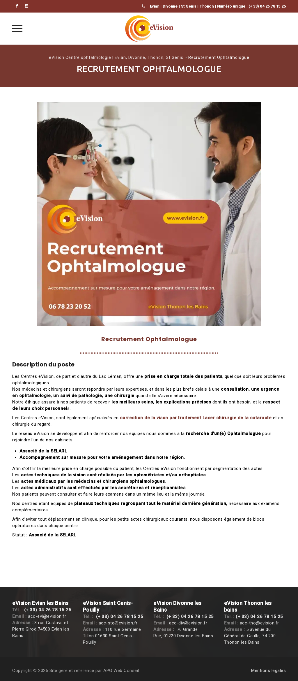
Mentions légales (268, 670)
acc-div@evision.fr (188, 623)
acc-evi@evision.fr (47, 616)
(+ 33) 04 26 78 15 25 (48, 609)
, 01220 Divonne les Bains (187, 635)
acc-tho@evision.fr (259, 623)
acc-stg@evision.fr (118, 623)
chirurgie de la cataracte (244, 417)
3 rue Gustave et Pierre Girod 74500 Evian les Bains (40, 629)
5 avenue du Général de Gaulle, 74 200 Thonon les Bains (250, 636)
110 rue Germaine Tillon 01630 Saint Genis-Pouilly (112, 636)
